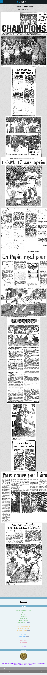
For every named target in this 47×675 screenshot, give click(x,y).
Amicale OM (23, 650)
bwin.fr (23, 598)
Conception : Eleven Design (6, 671)
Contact (43, 671)
